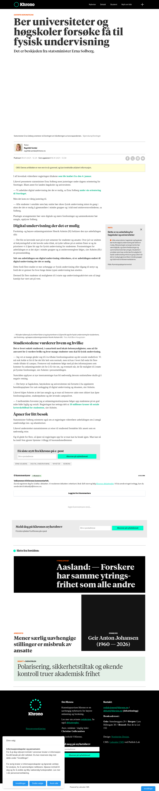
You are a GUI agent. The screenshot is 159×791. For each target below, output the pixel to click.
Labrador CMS (117, 742)
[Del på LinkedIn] (138, 158)
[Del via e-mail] (143, 158)
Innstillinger (148, 789)
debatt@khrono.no (112, 710)
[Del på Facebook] (127, 158)
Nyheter (92, 5)
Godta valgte (37, 783)
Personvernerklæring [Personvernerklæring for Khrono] (35, 728)
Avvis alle (54, 783)
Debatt (103, 5)
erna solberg (21, 464)
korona (66, 464)
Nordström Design (120, 736)
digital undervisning (40, 464)
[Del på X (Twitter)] (133, 158)
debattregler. (72, 722)
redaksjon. (86, 719)
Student (113, 5)
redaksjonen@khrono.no (115, 707)
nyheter (56, 464)
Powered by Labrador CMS (79, 787)
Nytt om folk (126, 5)
